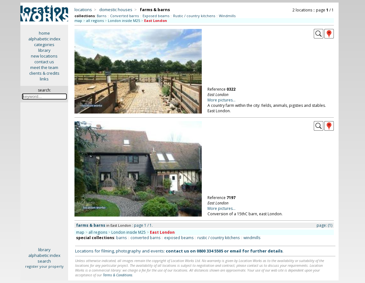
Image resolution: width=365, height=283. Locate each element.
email (235, 251)
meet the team (44, 67)
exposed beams (178, 237)
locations (83, 9)
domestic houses (115, 9)
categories (44, 44)
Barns (101, 15)
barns (121, 237)
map (78, 20)
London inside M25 (124, 20)
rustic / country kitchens (218, 237)
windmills (251, 237)
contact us (44, 62)
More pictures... (221, 100)
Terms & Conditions (117, 275)
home (44, 33)
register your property (44, 266)
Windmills (227, 15)
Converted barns (124, 15)
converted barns (145, 237)
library (44, 50)
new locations (44, 56)
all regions (95, 20)
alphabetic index (44, 39)
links (44, 79)
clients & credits (44, 73)
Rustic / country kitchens (194, 15)
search (44, 261)
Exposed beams (156, 15)
